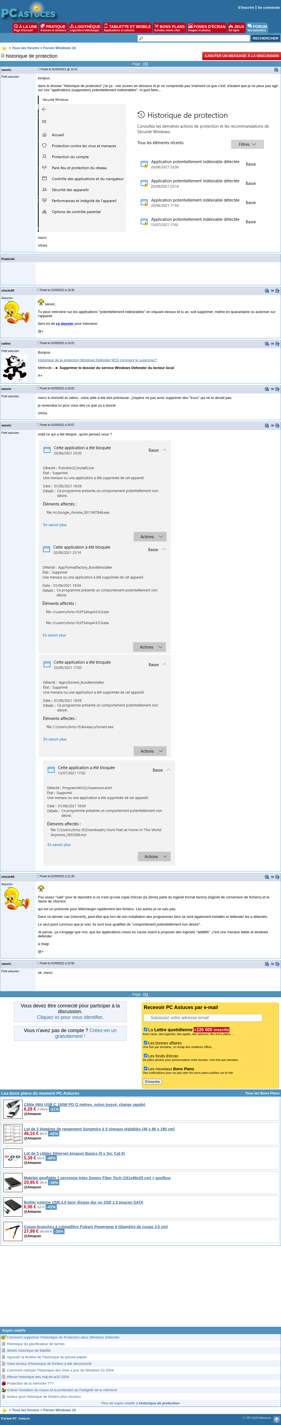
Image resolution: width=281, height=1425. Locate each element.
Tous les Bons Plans (262, 1093)
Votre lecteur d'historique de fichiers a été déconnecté (49, 1364)
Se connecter (269, 7)
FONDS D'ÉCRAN (207, 28)
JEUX (236, 28)
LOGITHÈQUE (85, 28)
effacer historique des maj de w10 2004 (38, 1377)
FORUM (257, 28)
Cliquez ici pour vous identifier (69, 1017)
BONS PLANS (169, 28)
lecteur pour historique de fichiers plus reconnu (44, 1397)
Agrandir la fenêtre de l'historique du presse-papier (47, 1357)
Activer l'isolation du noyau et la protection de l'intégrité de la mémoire (62, 1390)
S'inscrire (246, 7)
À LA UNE (25, 28)
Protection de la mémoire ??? (30, 1383)
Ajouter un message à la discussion (241, 56)
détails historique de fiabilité (29, 1350)
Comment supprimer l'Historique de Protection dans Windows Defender (63, 1337)
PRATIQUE (53, 28)
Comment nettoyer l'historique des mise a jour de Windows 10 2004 (60, 1370)
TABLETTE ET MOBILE (127, 28)
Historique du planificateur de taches (35, 1344)
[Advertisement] (140, 1288)
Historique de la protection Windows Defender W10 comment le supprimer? (97, 360)
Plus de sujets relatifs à (140, 1403)
